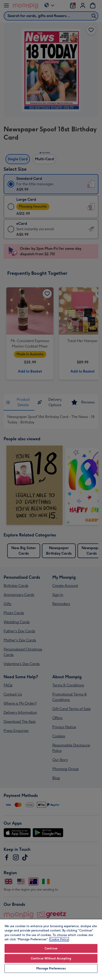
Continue (51, 948)
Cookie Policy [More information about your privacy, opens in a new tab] (59, 939)
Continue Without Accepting (51, 958)
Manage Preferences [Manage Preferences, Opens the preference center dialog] (51, 968)
